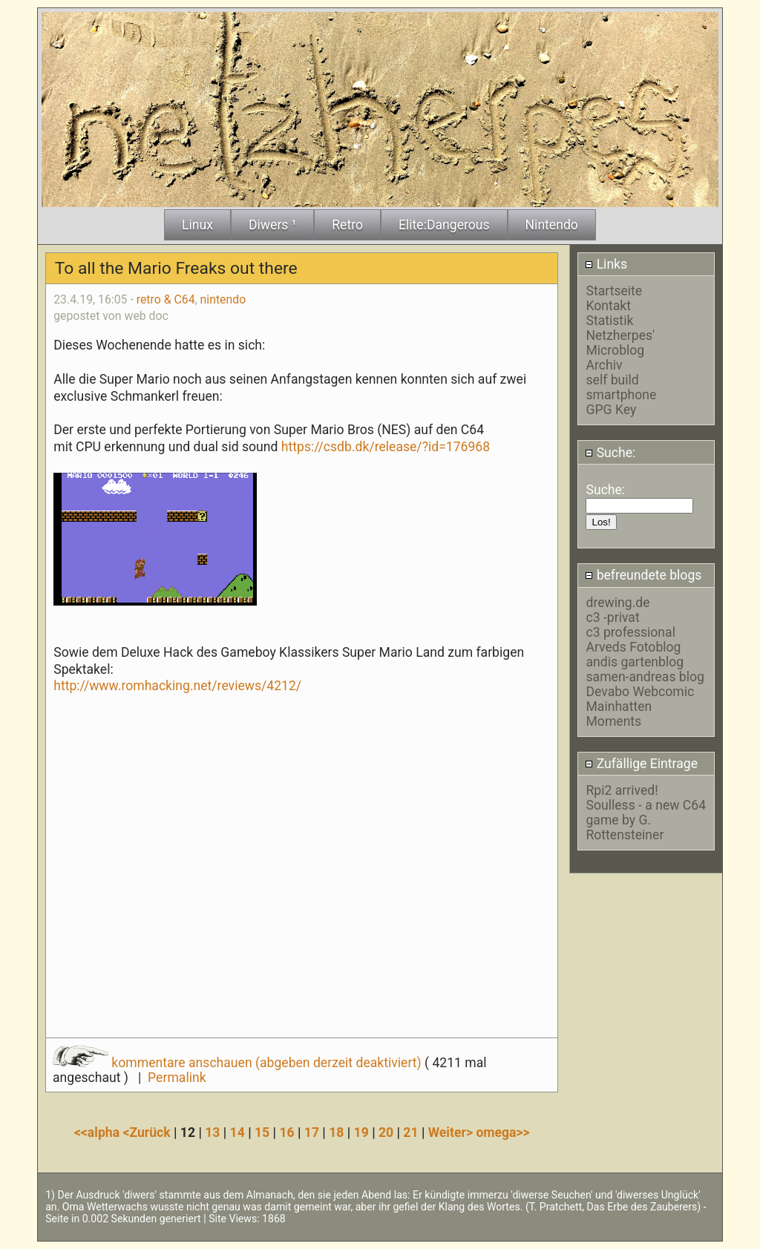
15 (262, 1132)
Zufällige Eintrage (641, 763)
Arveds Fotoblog (633, 647)
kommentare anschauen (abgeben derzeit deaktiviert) (239, 1062)
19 (361, 1132)
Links (606, 264)
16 (286, 1132)
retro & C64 (166, 299)
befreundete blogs (643, 575)
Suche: (610, 452)
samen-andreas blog (645, 676)
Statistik (609, 320)
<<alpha (98, 1132)
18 (336, 1132)
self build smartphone (621, 387)
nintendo (223, 299)
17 (311, 1132)
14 (237, 1132)
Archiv (604, 365)
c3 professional (630, 632)
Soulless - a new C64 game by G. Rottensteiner (646, 820)
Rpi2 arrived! (622, 790)
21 (410, 1132)
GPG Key (611, 409)
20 (386, 1132)
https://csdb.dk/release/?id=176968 (385, 446)
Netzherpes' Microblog (620, 343)
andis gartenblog (635, 662)
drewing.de (617, 602)
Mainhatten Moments (619, 714)
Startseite (614, 290)
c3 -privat (612, 617)
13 (212, 1132)
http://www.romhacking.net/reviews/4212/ (177, 685)
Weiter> (452, 1132)
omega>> (502, 1132)
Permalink (177, 1077)
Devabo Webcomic (640, 691)
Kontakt (608, 305)
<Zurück (148, 1132)
